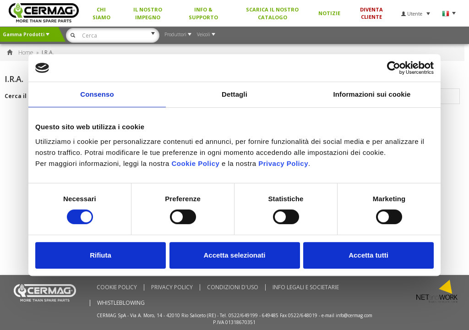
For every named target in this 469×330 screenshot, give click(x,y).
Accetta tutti (368, 255)
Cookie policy (117, 287)
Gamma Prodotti (26, 34)
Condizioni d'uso (232, 287)
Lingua (448, 13)
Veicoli (206, 34)
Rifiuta (100, 255)
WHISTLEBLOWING (121, 303)
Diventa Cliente (371, 13)
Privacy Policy (172, 287)
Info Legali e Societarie (306, 287)
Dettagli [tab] (234, 94)
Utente (415, 14)
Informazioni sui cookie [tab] (372, 94)
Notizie (329, 13)
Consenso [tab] (97, 94)
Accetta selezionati (234, 255)
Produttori (177, 34)
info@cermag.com (354, 315)
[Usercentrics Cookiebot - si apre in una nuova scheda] (394, 68)
